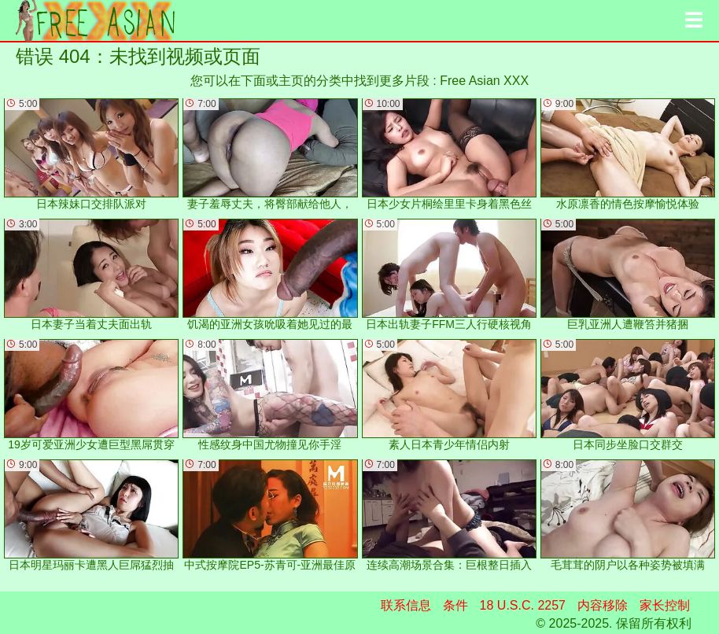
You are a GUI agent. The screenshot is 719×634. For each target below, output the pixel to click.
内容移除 (602, 605)
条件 (455, 605)
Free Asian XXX (484, 80)
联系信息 (406, 605)
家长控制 (665, 605)
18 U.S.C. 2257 (523, 605)
